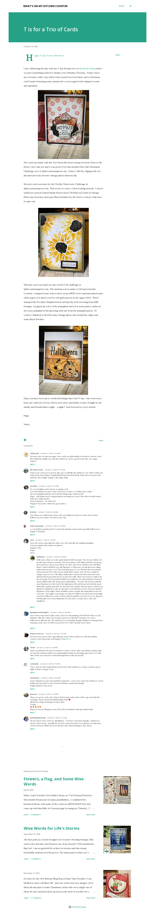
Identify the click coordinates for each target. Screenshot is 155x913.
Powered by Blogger (77, 907)
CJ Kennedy (34, 664)
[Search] (121, 6)
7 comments (35, 859)
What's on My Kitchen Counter (45, 6)
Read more (90, 815)
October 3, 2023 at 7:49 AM (55, 526)
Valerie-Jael (34, 453)
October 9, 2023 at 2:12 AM (57, 718)
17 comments (36, 898)
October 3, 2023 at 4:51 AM (55, 470)
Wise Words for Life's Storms (51, 828)
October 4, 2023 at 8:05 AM (51, 678)
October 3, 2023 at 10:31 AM (55, 634)
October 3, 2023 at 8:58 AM (60, 612)
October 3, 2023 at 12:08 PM (47, 648)
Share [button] (117, 55)
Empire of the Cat (37, 634)
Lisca (32, 540)
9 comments (35, 815)
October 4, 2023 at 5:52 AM (50, 664)
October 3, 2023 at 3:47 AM (50, 453)
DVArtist (33, 512)
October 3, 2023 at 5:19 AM (49, 486)
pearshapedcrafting (37, 718)
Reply (32, 464)
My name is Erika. (36, 470)
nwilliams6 (41, 557)
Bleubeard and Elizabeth (39, 612)
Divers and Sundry (37, 526)
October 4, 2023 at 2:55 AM (56, 557)
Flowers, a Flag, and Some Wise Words (54, 781)
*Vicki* (32, 648)
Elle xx (68, 639)
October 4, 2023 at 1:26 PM (48, 694)
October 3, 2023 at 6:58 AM (48, 512)
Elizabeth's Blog (87, 68)
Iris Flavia (33, 486)
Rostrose (33, 694)
